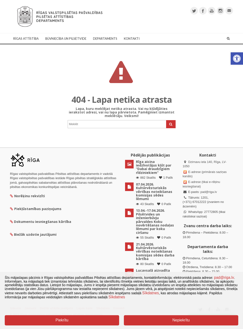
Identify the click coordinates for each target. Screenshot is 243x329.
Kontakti (132, 38)
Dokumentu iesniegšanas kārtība (42, 221)
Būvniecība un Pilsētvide (65, 38)
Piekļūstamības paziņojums (35, 208)
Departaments (105, 38)
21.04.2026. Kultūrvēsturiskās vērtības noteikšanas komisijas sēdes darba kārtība (155, 251)
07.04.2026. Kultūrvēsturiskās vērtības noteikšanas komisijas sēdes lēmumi (154, 191)
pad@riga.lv (208, 192)
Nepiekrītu (181, 320)
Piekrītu (62, 320)
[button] (237, 58)
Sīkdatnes (150, 293)
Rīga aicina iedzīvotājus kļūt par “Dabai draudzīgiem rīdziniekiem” (153, 167)
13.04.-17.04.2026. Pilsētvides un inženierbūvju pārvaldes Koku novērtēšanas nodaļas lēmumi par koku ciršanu (155, 221)
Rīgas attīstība (26, 38)
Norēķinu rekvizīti (27, 196)
